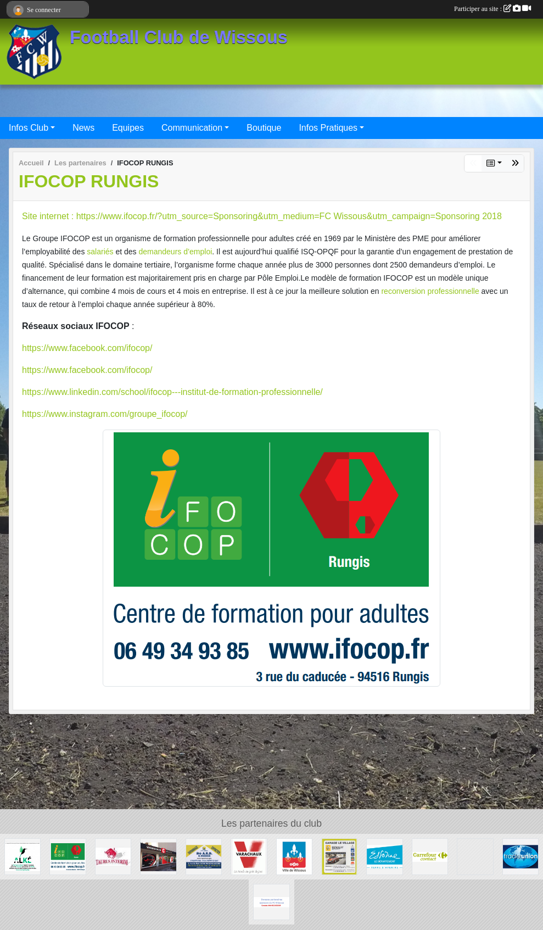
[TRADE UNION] (520, 856)
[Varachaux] (249, 856)
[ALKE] (22, 856)
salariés (100, 251)
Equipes (128, 127)
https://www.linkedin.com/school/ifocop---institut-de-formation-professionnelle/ (172, 392)
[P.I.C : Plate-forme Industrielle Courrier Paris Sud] (475, 856)
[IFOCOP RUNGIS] (67, 856)
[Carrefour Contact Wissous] (430, 856)
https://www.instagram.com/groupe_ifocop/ (104, 414)
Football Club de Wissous (179, 37)
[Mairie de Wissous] (294, 856)
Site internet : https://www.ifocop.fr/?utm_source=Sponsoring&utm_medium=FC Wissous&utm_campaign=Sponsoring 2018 (262, 216)
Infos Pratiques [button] (328, 127)
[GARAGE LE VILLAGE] (339, 856)
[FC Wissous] (271, 901)
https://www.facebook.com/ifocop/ (87, 348)
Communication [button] (191, 127)
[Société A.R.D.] (204, 856)
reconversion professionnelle (430, 291)
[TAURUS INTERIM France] (113, 856)
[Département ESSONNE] (384, 856)
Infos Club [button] (28, 127)
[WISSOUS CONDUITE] (158, 856)
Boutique (264, 127)
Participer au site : (492, 9)
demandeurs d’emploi (175, 251)
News (83, 127)
